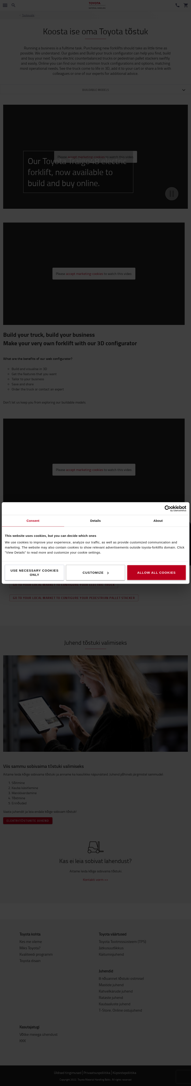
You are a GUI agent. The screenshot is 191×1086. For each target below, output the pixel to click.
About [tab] (158, 520)
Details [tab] (95, 520)
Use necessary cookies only (35, 572)
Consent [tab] (32, 520)
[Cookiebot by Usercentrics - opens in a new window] (167, 508)
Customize (96, 572)
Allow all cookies (156, 572)
